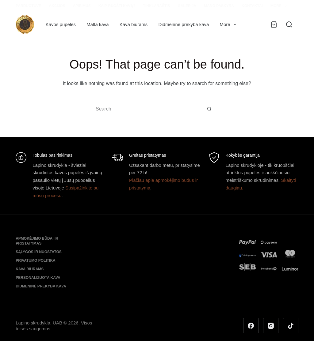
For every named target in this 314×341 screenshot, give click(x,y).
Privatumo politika (36, 260)
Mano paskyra (219, 6)
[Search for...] (148, 109)
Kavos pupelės (61, 24)
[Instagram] (270, 325)
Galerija (187, 6)
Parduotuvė (28, 6)
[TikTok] (290, 325)
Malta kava (97, 24)
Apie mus (82, 6)
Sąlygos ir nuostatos (39, 252)
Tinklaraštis (156, 6)
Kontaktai (252, 6)
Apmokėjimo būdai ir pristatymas (37, 240)
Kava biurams (134, 24)
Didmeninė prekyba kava (183, 24)
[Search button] (209, 109)
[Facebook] (250, 325)
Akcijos (57, 6)
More (279, 6)
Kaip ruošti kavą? (117, 6)
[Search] (289, 24)
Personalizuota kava (38, 277)
